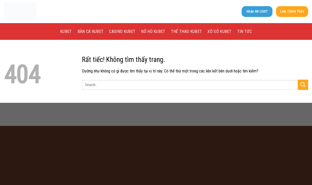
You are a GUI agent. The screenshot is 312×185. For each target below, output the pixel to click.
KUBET (66, 31)
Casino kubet (122, 31)
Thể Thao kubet (186, 31)
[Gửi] (303, 85)
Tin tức (244, 31)
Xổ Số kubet (219, 31)
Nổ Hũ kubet (153, 31)
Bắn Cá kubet (91, 31)
